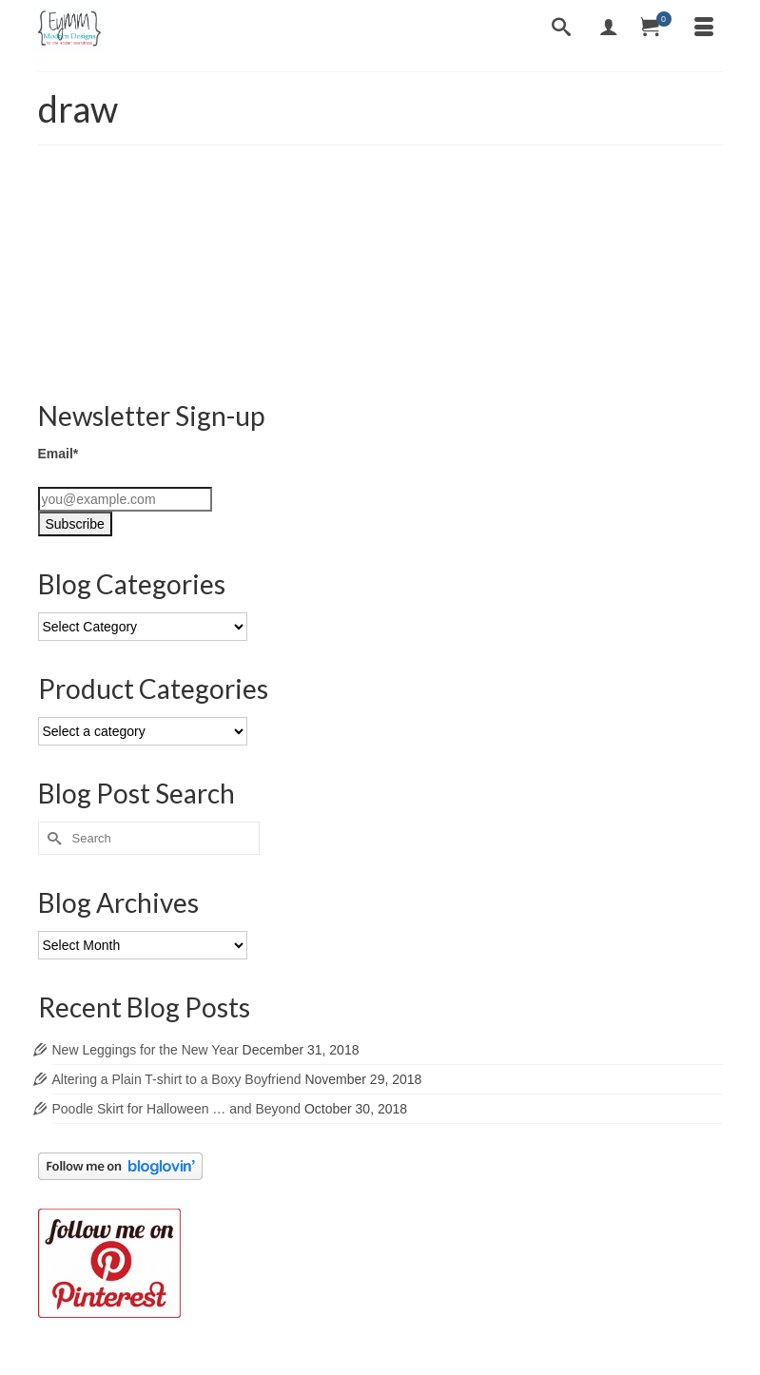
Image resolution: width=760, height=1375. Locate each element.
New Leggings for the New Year (145, 1049)
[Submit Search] (52, 838)
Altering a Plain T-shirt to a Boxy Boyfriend (177, 1079)
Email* (58, 453)
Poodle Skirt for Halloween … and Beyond (176, 1108)
